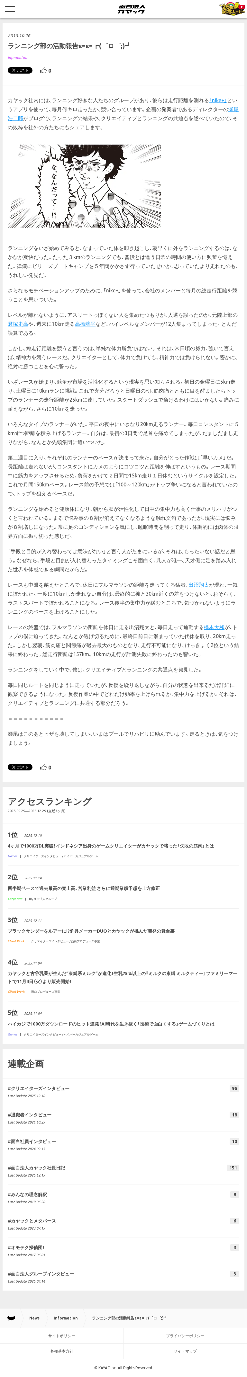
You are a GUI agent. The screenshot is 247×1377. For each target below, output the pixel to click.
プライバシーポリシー (185, 1336)
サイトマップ (185, 1351)
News (34, 1318)
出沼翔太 (198, 585)
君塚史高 (18, 324)
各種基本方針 (61, 1351)
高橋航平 (85, 324)
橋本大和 (214, 627)
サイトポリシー (61, 1336)
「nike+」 (218, 100)
